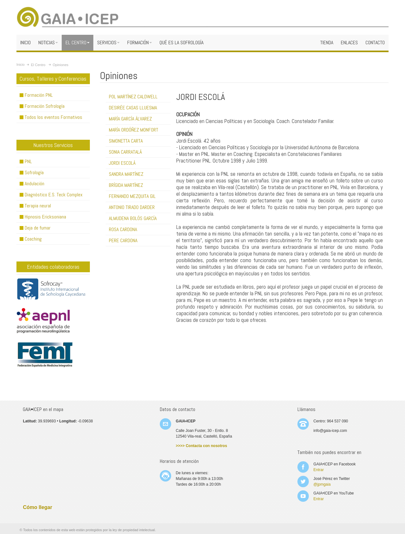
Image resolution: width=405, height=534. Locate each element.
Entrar (319, 470)
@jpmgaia (322, 484)
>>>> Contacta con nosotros (201, 446)
